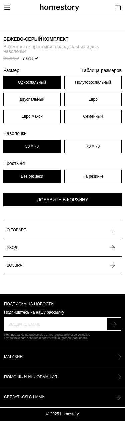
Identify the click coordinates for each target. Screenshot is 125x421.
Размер (62, 70)
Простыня (14, 163)
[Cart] (117, 7)
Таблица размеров (101, 70)
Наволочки (15, 133)
